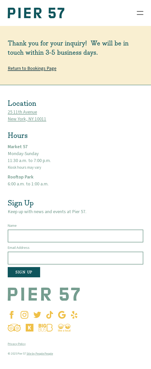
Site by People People (39, 354)
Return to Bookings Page (32, 68)
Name (12, 225)
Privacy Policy (17, 344)
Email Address (19, 247)
